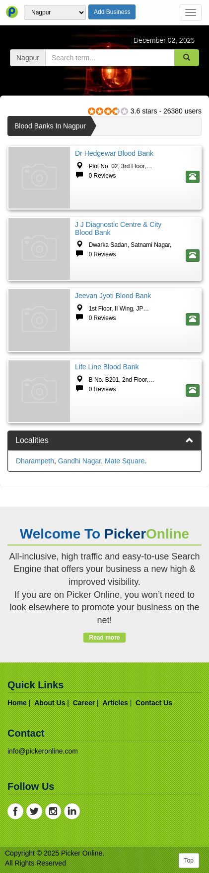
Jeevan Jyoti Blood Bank (113, 296)
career (84, 703)
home (17, 703)
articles (115, 703)
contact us (154, 703)
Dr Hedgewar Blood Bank (114, 153)
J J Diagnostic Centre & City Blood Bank (118, 228)
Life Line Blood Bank (107, 367)
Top (189, 860)
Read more (104, 637)
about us (49, 703)
